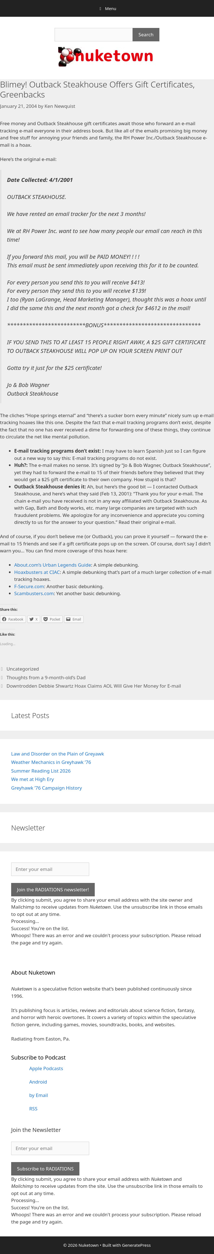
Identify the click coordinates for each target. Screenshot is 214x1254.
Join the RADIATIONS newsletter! (53, 889)
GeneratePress (136, 1245)
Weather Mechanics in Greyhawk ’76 (51, 762)
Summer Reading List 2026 (40, 771)
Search (146, 34)
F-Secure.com (29, 586)
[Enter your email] (50, 869)
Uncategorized (22, 669)
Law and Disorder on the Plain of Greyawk (57, 753)
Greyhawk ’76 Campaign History (46, 788)
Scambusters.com (34, 593)
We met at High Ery (32, 779)
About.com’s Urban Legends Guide (52, 565)
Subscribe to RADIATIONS (45, 1168)
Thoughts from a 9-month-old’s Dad (46, 677)
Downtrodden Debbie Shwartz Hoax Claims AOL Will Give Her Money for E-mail (93, 686)
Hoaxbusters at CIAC (37, 572)
